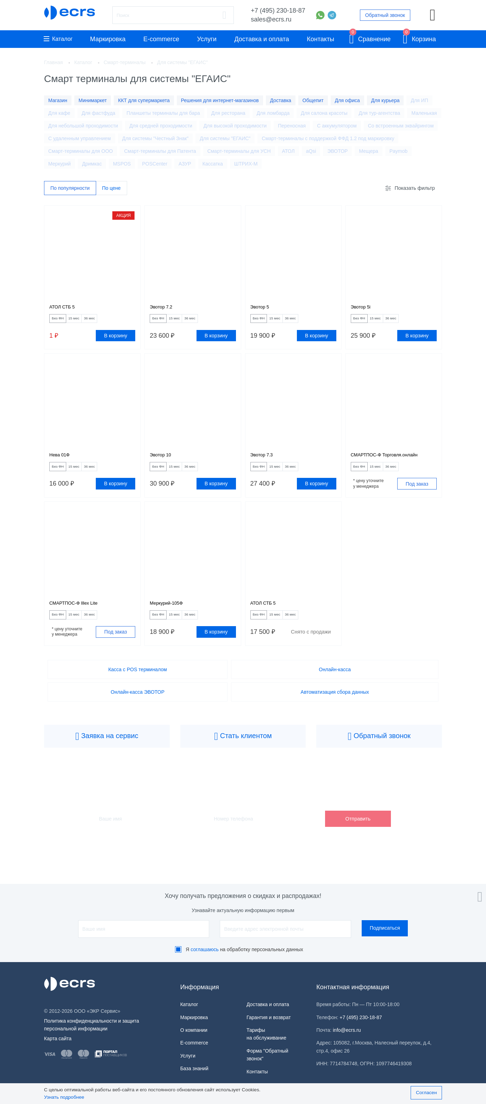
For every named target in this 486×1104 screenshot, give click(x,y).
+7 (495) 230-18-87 (278, 10)
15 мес (85, 321)
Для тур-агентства (379, 113)
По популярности (70, 188)
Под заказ (417, 491)
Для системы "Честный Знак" (155, 138)
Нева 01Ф (62, 460)
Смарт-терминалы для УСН (239, 151)
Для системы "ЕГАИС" (225, 138)
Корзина (419, 37)
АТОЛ (288, 151)
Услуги (207, 39)
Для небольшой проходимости (83, 126)
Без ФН (61, 321)
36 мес (108, 321)
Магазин (57, 100)
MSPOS (122, 164)
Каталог (58, 39)
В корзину (115, 339)
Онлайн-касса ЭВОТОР (137, 703)
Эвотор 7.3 (264, 460)
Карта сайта (57, 1038)
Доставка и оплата (261, 39)
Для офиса (347, 100)
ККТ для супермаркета (144, 100)
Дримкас (92, 164)
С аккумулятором (337, 126)
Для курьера (385, 100)
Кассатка (212, 164)
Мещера (368, 151)
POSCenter (154, 164)
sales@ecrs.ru (271, 19)
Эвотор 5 (262, 309)
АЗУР (185, 164)
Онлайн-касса (335, 681)
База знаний (194, 1068)
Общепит (313, 100)
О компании (193, 1030)
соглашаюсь (205, 949)
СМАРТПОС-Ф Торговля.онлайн (393, 460)
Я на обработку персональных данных (244, 949)
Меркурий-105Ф (170, 612)
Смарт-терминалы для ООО (80, 151)
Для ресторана (228, 113)
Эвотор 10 (163, 460)
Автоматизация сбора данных (335, 703)
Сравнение (370, 37)
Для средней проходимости (160, 126)
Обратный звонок (385, 15)
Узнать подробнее (64, 1097)
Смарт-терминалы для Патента (160, 151)
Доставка (280, 100)
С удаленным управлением (79, 138)
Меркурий (59, 164)
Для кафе (59, 113)
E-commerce (161, 39)
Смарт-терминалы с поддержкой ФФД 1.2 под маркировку (328, 138)
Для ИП (419, 100)
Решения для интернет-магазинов (220, 100)
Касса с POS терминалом (137, 681)
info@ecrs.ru (347, 1030)
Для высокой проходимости (235, 126)
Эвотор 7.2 (164, 309)
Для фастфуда (99, 113)
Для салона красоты (324, 113)
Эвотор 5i (363, 309)
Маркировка (107, 39)
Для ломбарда (273, 113)
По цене (111, 188)
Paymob (398, 151)
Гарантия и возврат (269, 1017)
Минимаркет (93, 100)
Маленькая (424, 113)
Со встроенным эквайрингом (401, 126)
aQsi (311, 151)
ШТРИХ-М (245, 164)
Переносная (292, 126)
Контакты (320, 39)
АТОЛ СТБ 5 (65, 309)
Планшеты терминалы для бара (163, 113)
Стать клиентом (243, 748)
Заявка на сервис (106, 748)
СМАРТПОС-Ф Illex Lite (79, 612)
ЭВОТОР (337, 151)
